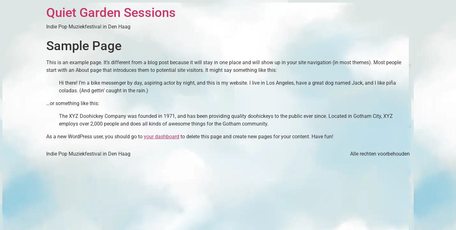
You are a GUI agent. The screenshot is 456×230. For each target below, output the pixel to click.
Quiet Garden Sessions (111, 12)
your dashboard (161, 137)
